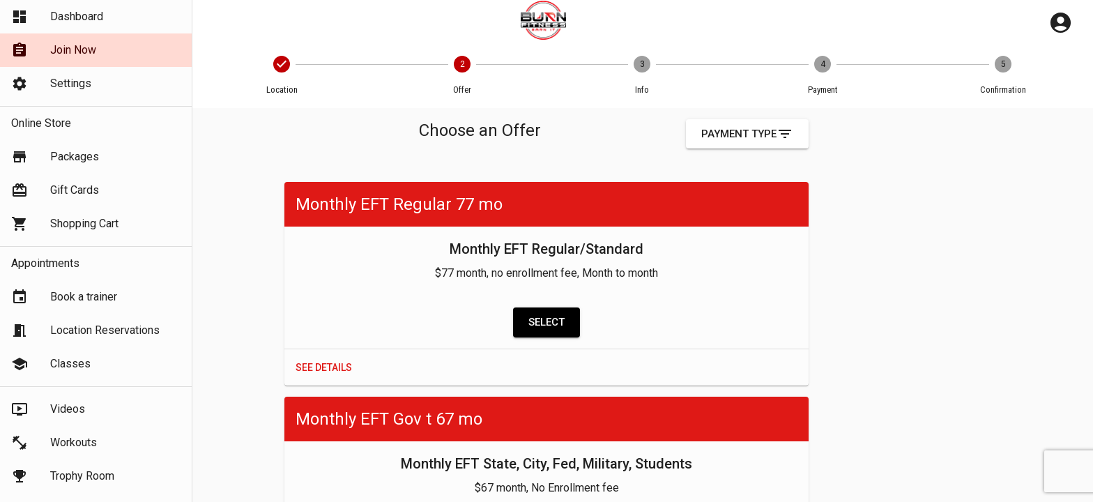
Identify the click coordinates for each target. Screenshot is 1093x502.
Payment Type (747, 134)
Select (546, 322)
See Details (324, 368)
